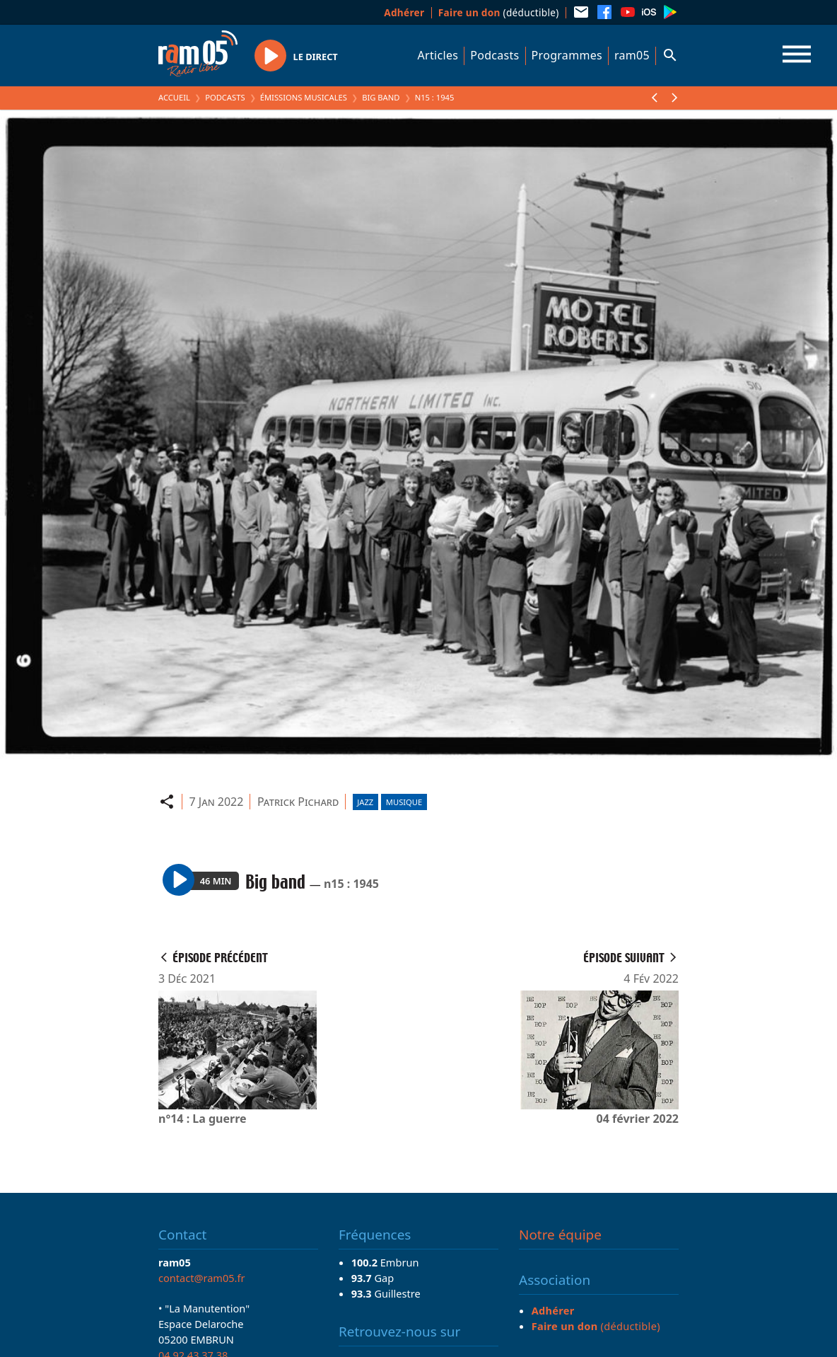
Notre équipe (560, 1234)
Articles (438, 55)
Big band (380, 97)
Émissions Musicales (303, 97)
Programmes (567, 55)
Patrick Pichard (298, 801)
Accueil (174, 97)
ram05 (632, 55)
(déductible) (498, 12)
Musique (404, 802)
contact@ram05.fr (201, 1278)
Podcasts (494, 55)
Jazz (365, 802)
